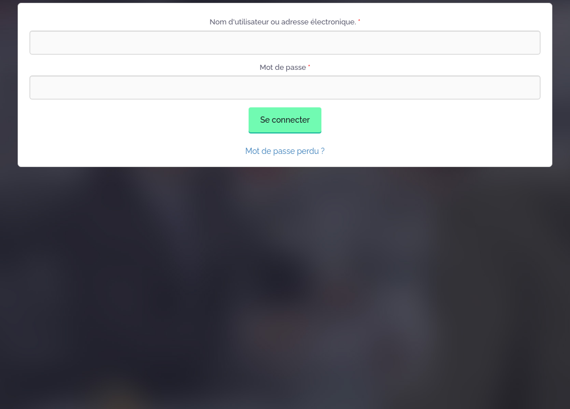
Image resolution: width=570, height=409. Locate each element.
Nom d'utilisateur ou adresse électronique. (285, 22)
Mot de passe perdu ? (285, 151)
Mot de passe (284, 67)
